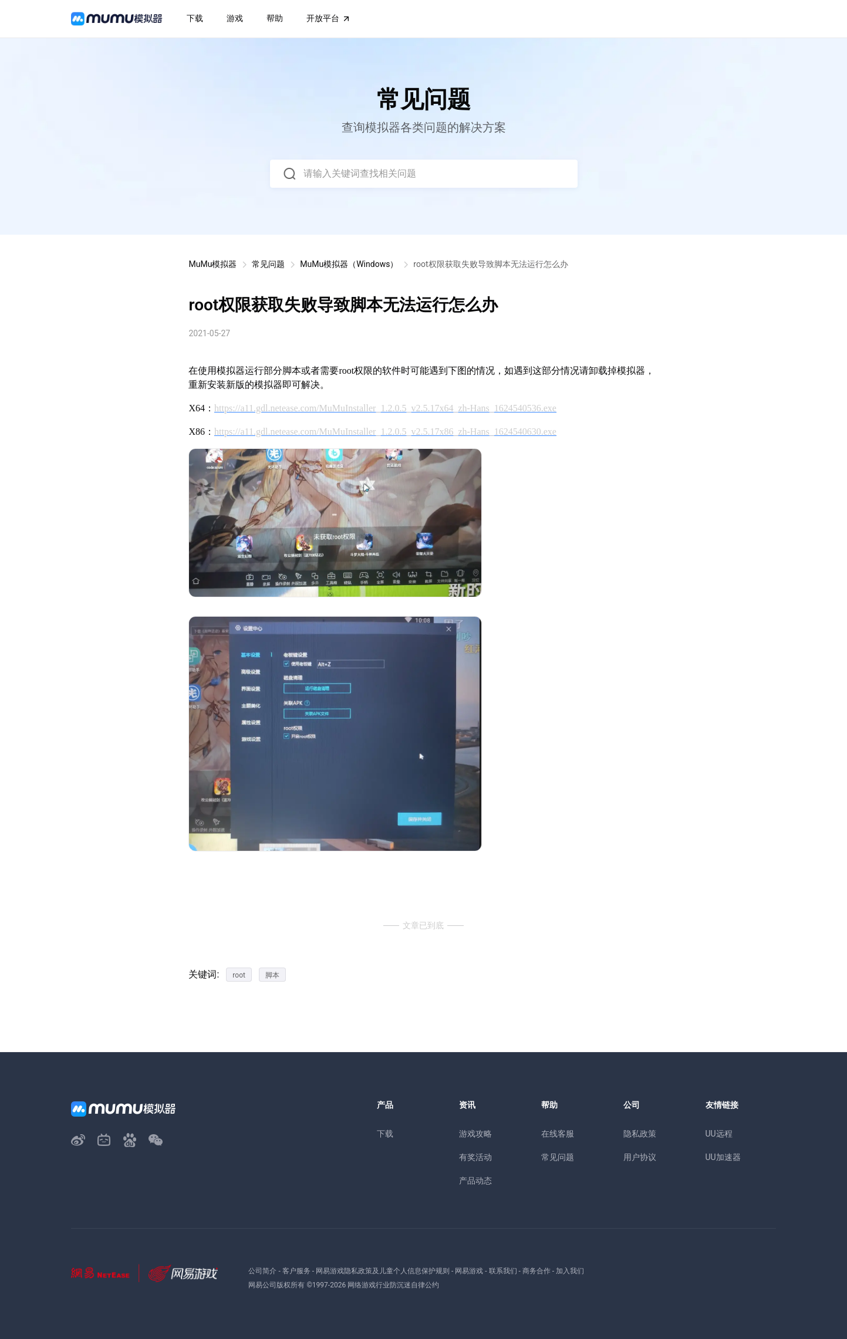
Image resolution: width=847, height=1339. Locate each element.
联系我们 (503, 1271)
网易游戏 (469, 1271)
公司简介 (262, 1271)
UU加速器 (723, 1157)
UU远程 (719, 1133)
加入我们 (570, 1271)
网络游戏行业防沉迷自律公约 (393, 1285)
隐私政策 (639, 1133)
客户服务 (296, 1271)
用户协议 (639, 1157)
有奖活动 (475, 1157)
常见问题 (268, 264)
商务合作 (536, 1271)
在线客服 (557, 1133)
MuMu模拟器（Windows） (349, 264)
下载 (385, 1133)
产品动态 (475, 1180)
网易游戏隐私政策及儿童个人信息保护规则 (383, 1271)
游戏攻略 (475, 1133)
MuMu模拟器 (212, 264)
